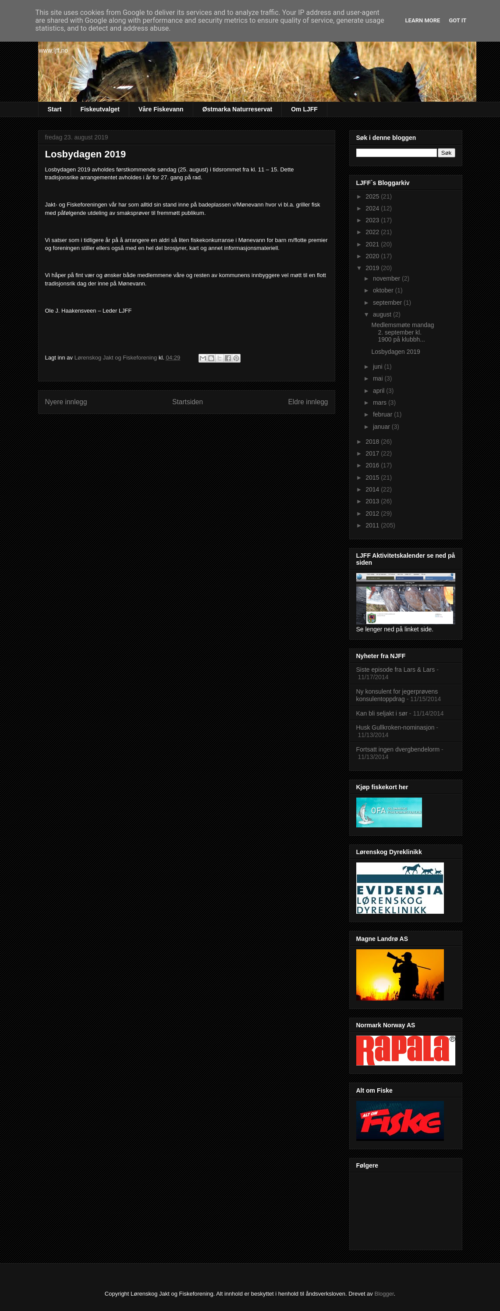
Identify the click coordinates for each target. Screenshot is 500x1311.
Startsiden (187, 402)
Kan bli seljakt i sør (382, 713)
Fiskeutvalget (99, 109)
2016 (373, 465)
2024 (373, 208)
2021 (373, 244)
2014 (373, 489)
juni (378, 366)
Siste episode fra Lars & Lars (395, 669)
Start (55, 109)
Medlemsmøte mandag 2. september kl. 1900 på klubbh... (402, 332)
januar (382, 426)
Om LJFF (304, 109)
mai (378, 378)
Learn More (422, 20)
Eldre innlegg (308, 402)
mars (380, 402)
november (387, 278)
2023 (373, 220)
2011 (373, 525)
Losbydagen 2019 (395, 351)
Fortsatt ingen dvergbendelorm (398, 749)
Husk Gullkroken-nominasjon (395, 727)
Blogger (384, 1293)
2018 (373, 441)
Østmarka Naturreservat (237, 109)
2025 (373, 196)
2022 (373, 231)
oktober (384, 290)
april (379, 390)
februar (383, 414)
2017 (373, 453)
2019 (373, 267)
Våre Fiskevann (161, 109)
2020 (373, 256)
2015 (373, 477)
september (388, 302)
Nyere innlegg (66, 402)
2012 (373, 513)
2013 (373, 501)
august (383, 314)
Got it (457, 20)
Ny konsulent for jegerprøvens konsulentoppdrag (397, 695)
